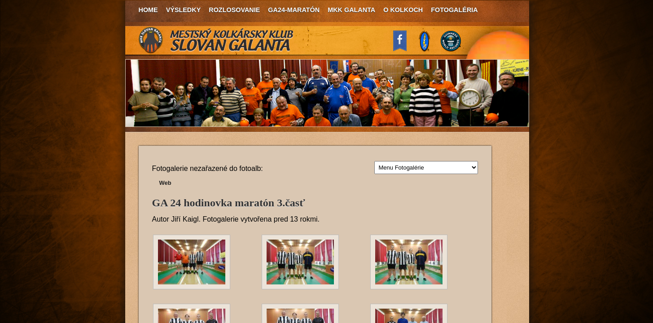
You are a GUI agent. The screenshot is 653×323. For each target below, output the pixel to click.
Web (165, 182)
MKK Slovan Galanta (216, 40)
